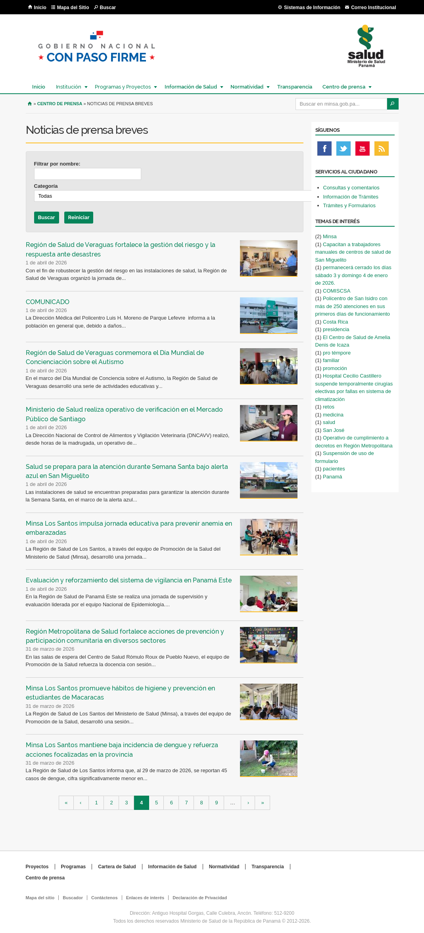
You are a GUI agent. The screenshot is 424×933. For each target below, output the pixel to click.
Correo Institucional (373, 7)
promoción (335, 368)
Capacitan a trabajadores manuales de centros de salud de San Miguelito (353, 252)
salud (329, 422)
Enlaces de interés (145, 897)
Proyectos (37, 866)
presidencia (336, 329)
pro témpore (337, 353)
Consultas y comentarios (351, 188)
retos (328, 407)
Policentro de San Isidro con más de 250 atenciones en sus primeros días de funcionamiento (352, 306)
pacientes (334, 469)
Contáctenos (104, 897)
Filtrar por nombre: (57, 164)
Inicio (40, 7)
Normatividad (246, 87)
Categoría (46, 186)
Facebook (324, 150)
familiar (331, 360)
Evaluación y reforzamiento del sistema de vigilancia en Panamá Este (129, 580)
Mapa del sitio (40, 897)
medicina (333, 415)
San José (333, 430)
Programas (73, 866)
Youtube (362, 150)
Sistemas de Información (312, 7)
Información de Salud (190, 87)
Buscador (73, 897)
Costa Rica (335, 322)
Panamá (332, 477)
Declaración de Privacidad (200, 897)
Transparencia (294, 87)
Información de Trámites (350, 197)
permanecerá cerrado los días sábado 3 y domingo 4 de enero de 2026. (353, 275)
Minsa (330, 236)
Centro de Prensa (59, 103)
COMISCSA (336, 291)
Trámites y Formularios (349, 205)
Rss (381, 150)
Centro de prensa (343, 87)
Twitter (343, 150)
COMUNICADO (47, 302)
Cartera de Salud (117, 866)
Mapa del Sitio (73, 7)
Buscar (108, 7)
